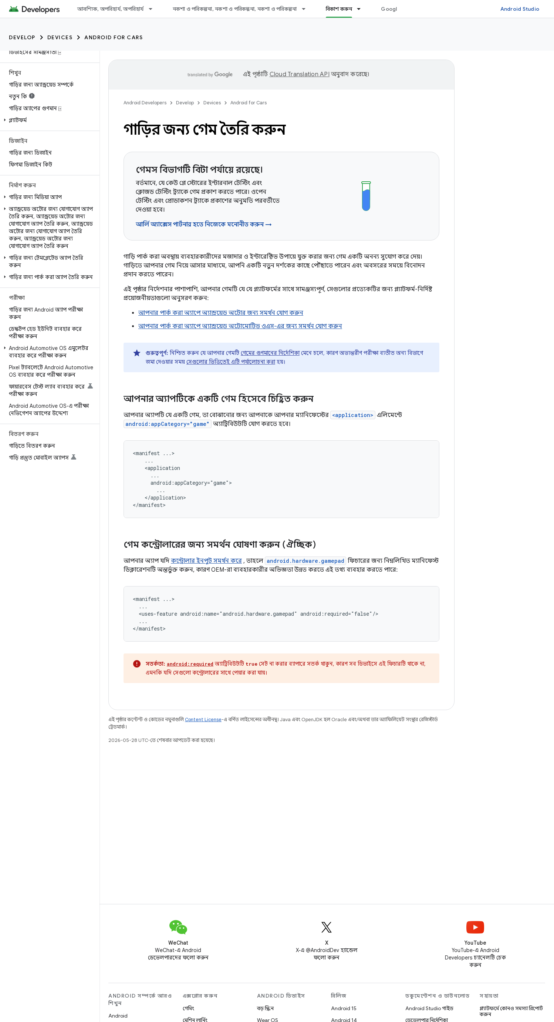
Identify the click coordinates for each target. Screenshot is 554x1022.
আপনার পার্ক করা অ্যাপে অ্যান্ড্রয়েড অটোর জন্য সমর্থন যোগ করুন (220, 313)
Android (118, 1015)
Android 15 (344, 1008)
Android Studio (520, 9)
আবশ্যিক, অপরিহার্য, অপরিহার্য (110, 9)
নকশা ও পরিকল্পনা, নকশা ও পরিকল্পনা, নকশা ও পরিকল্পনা (235, 9)
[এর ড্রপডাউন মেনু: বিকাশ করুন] (362, 9)
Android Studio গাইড (429, 1008)
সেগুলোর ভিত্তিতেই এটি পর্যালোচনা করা (230, 362)
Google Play (396, 9)
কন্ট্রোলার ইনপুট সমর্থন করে (206, 561)
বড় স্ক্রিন (265, 1008)
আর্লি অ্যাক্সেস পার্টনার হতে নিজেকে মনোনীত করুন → (204, 224)
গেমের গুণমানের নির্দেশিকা (270, 353)
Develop (22, 37)
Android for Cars (113, 37)
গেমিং (188, 1008)
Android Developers (145, 103)
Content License (203, 719)
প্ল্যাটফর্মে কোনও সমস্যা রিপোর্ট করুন (511, 1011)
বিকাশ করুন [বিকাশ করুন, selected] (339, 9)
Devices (60, 37)
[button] (48, 120)
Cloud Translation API (300, 74)
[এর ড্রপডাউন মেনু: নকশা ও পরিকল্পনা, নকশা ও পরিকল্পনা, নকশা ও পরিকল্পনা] (307, 9)
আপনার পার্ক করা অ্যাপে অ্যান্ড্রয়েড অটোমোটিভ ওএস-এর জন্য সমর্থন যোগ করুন (240, 326)
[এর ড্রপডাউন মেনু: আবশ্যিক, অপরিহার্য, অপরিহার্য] (154, 9)
